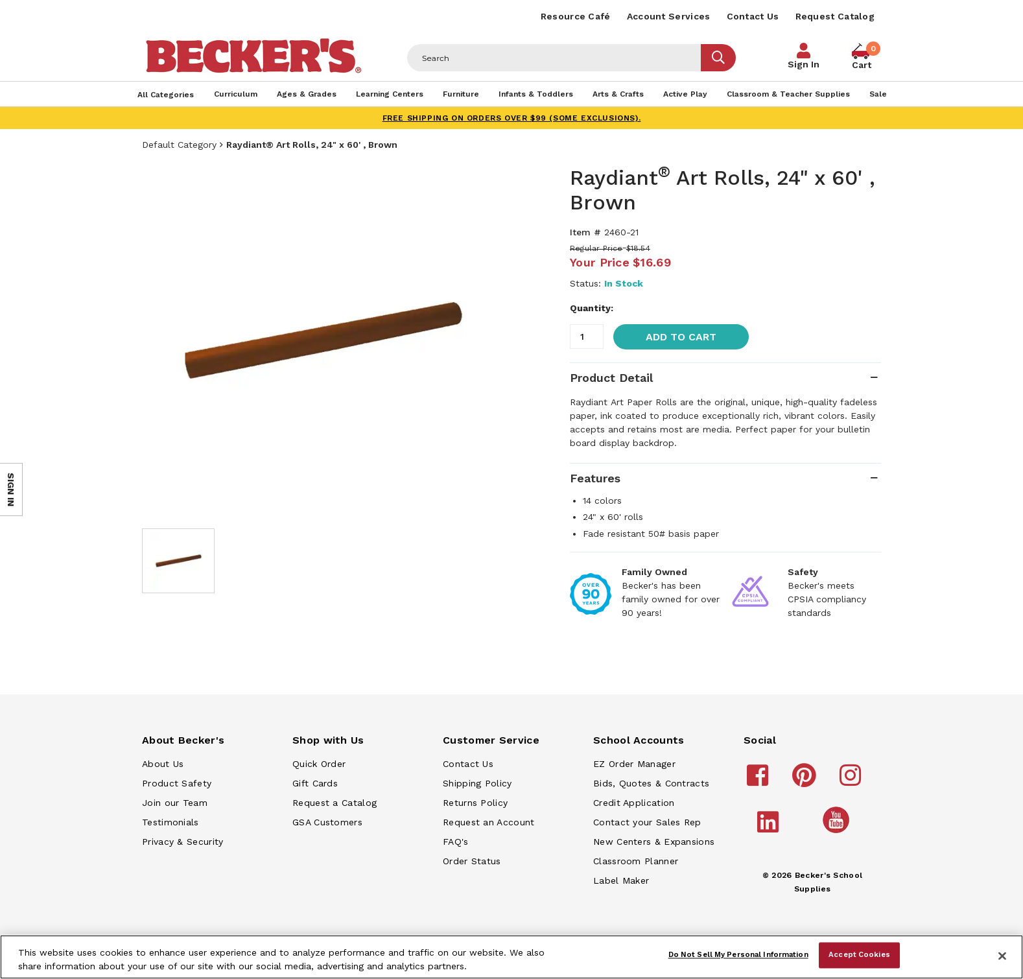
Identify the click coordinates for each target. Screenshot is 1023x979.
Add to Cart (681, 337)
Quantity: (591, 308)
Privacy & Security (182, 841)
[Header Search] (554, 57)
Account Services (669, 16)
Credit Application (633, 802)
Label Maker (621, 880)
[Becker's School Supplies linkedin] (769, 828)
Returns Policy (475, 802)
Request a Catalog (334, 802)
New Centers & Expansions (653, 841)
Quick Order (319, 764)
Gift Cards (315, 783)
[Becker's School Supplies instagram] (852, 781)
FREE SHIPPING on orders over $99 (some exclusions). (511, 118)
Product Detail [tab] (611, 377)
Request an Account (488, 822)
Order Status (472, 861)
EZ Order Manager (634, 764)
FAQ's (456, 841)
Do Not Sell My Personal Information (738, 955)
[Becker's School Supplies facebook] (759, 781)
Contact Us (753, 16)
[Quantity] (587, 336)
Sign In (803, 64)
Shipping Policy (477, 783)
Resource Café (576, 16)
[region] (511, 957)
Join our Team (174, 802)
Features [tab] (595, 478)
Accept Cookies (859, 955)
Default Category (179, 144)
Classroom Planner (635, 861)
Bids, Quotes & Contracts (651, 783)
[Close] (1002, 955)
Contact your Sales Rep (647, 822)
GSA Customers (327, 822)
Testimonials (170, 822)
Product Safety (176, 783)
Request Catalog (835, 16)
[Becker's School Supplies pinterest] (806, 781)
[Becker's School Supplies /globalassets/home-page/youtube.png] (838, 832)
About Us (162, 764)
